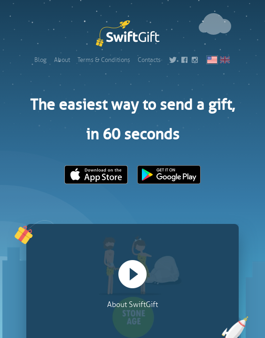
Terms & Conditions (104, 60)
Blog (40, 60)
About (62, 60)
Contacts (149, 60)
